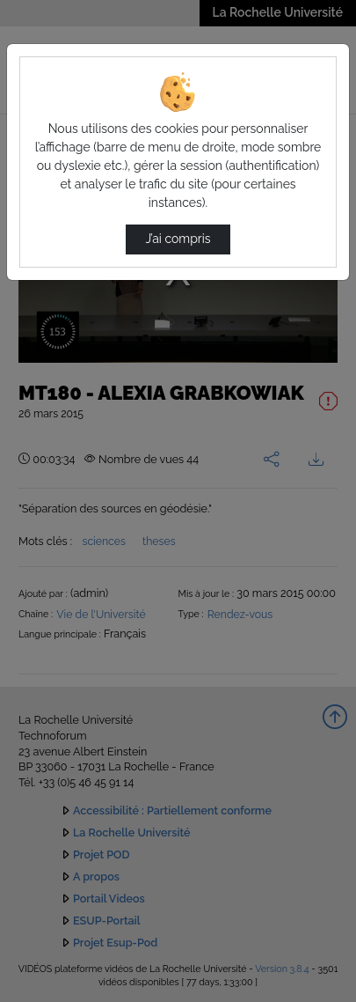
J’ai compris (177, 239)
